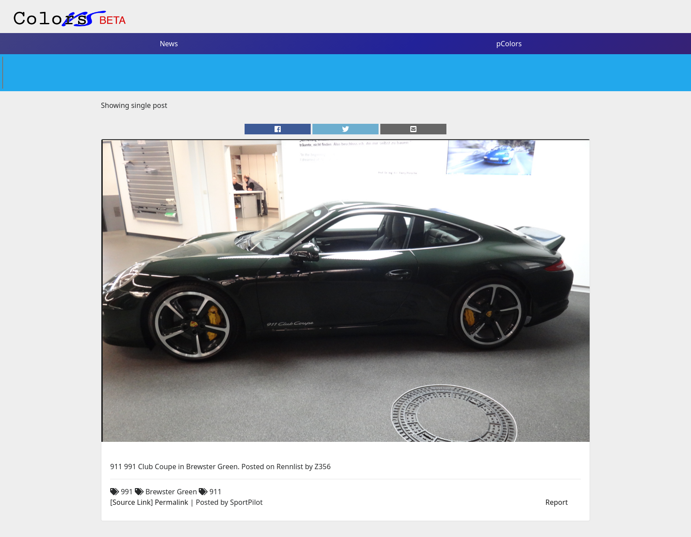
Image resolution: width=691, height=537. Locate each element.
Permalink (171, 502)
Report (557, 502)
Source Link (131, 502)
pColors (509, 43)
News (169, 43)
